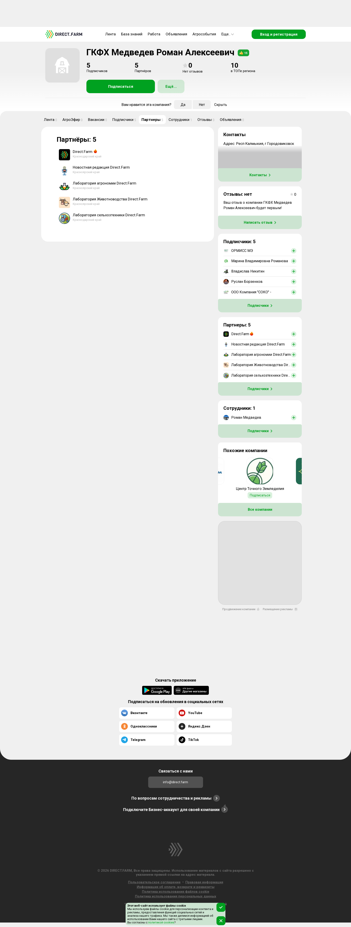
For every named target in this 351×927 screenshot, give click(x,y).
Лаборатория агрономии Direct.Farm (104, 183)
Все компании (260, 509)
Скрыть (220, 105)
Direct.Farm (82, 151)
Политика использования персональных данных (175, 896)
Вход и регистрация (278, 34)
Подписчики (124, 119)
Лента (110, 34)
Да (183, 105)
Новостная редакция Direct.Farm (101, 167)
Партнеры (152, 119)
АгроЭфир (72, 119)
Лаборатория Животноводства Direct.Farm (110, 199)
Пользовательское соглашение (154, 882)
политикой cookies (161, 922)
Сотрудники (180, 119)
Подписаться (120, 86)
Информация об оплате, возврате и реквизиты (175, 887)
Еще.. (227, 34)
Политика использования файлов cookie (175, 892)
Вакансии (97, 119)
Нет (202, 105)
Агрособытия (204, 34)
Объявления (176, 34)
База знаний (131, 34)
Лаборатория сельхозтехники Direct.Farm (109, 215)
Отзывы (205, 119)
